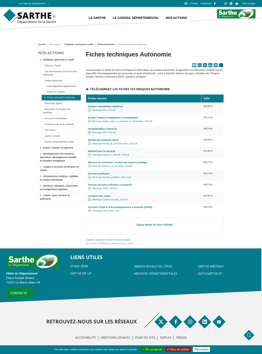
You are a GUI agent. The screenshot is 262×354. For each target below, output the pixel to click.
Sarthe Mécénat (211, 266)
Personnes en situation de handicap (56, 111)
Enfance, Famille (53, 65)
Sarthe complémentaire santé (59, 142)
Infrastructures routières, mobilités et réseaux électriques (59, 178)
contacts (18, 293)
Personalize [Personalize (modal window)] (201, 349)
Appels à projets (52, 136)
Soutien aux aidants (55, 92)
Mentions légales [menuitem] (115, 338)
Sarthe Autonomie (105, 44)
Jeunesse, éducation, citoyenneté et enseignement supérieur (59, 188)
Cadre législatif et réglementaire (61, 86)
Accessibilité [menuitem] (85, 338)
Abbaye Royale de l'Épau (153, 266)
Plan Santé (50, 130)
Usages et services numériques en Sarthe (59, 169)
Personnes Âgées (122, 240)
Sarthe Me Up (81, 273)
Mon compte (248, 3)
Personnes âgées (53, 103)
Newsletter (206, 3)
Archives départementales (155, 274)
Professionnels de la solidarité (59, 124)
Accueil (41, 44)
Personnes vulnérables (56, 118)
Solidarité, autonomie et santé (78, 44)
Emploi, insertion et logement (58, 148)
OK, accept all (152, 349)
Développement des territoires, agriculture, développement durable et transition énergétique (58, 157)
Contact (194, 3)
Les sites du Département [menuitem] (33, 4)
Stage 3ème (79, 266)
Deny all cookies (178, 349)
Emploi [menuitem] (165, 338)
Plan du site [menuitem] (145, 338)
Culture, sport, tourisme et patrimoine (55, 197)
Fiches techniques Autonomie (61, 98)
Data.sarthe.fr (210, 274)
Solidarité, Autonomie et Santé (99, 240)
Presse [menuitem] (181, 338)
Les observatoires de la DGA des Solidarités (60, 73)
